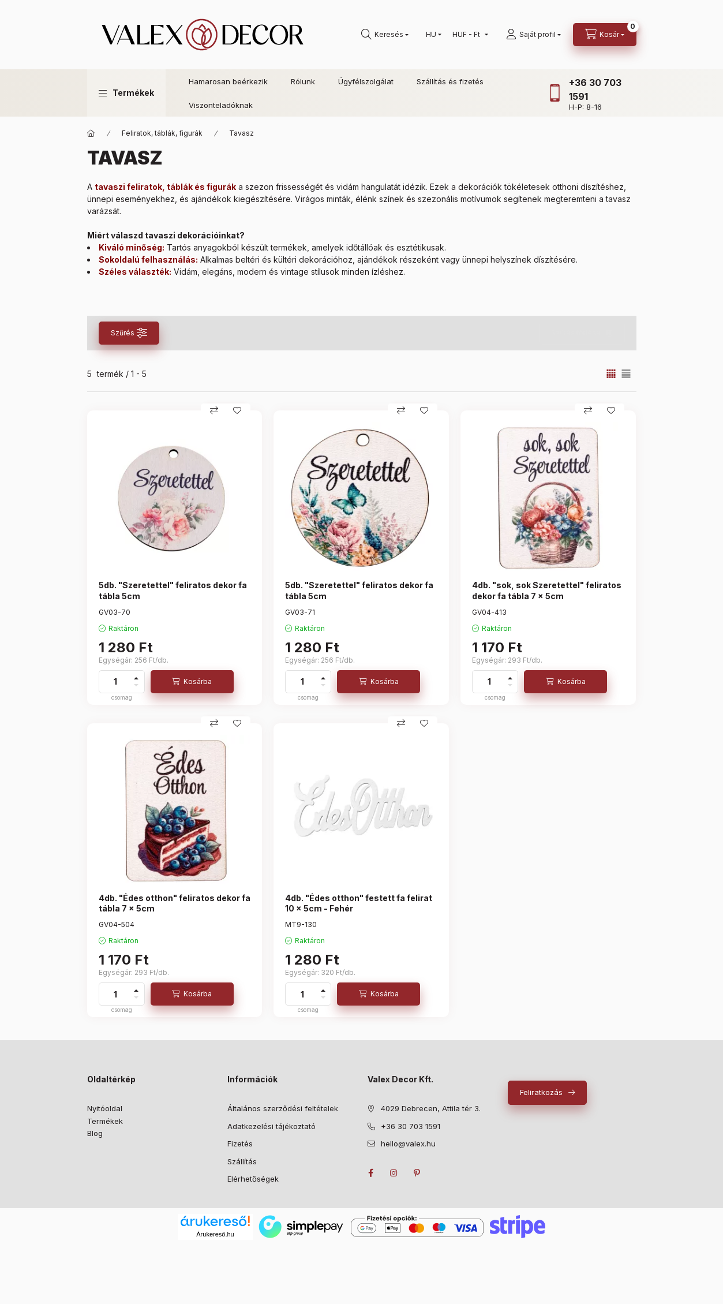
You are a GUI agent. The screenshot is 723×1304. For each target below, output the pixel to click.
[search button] (385, 34)
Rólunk (303, 81)
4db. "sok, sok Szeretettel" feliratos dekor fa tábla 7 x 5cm (546, 590)
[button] (126, 93)
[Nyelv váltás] (431, 34)
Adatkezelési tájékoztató (271, 1126)
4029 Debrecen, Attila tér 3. (431, 1108)
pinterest (417, 1173)
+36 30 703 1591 (410, 1126)
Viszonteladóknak (221, 105)
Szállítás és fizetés (450, 81)
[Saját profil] (533, 34)
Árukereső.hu (215, 1234)
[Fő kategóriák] (91, 133)
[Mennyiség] (115, 682)
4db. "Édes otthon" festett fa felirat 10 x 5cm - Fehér (358, 903)
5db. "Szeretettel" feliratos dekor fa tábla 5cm (173, 590)
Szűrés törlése (576, 332)
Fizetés (240, 1143)
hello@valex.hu (408, 1143)
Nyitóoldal (104, 1108)
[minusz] (136, 685)
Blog (95, 1133)
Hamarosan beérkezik (228, 81)
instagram (394, 1173)
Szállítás (242, 1161)
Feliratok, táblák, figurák (162, 133)
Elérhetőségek (253, 1178)
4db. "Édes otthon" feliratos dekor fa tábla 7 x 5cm (174, 903)
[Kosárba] (192, 681)
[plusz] (136, 678)
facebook (371, 1173)
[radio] (626, 373)
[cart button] (604, 34)
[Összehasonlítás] (214, 410)
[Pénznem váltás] (467, 34)
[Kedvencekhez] (237, 410)
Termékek (105, 1121)
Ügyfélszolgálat (366, 81)
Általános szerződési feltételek (282, 1108)
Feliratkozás (541, 1092)
